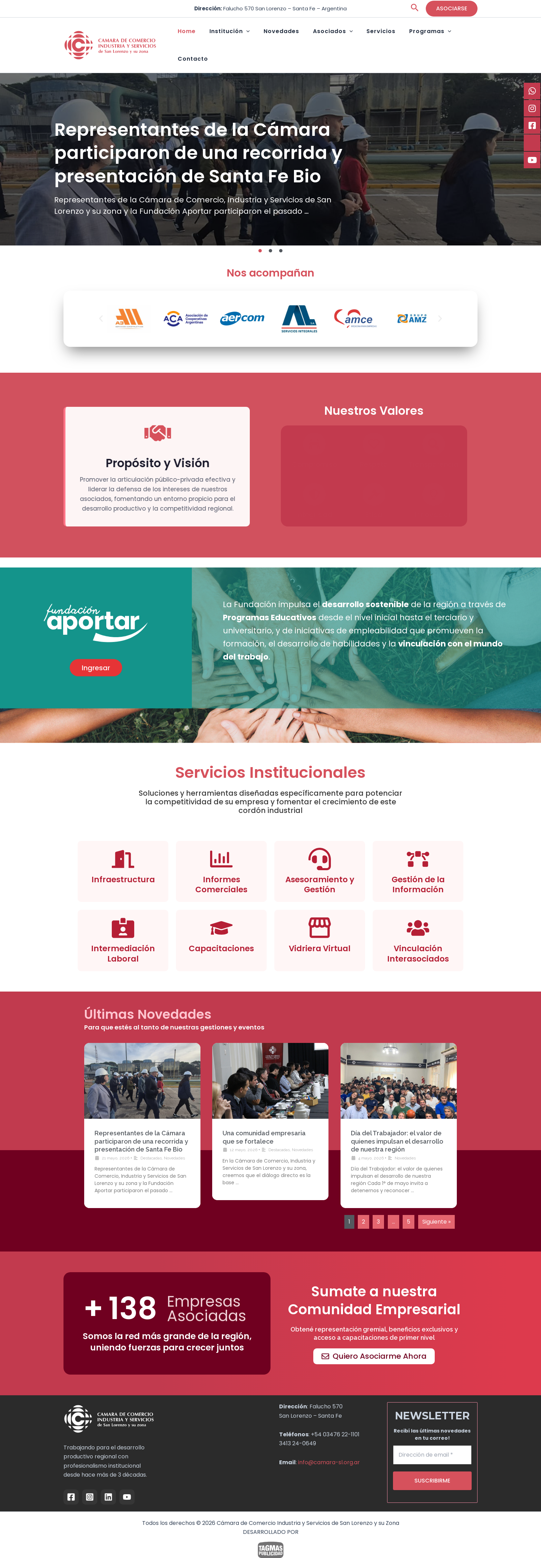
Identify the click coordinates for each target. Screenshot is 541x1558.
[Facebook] (71, 1482)
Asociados (332, 38)
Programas (416, 38)
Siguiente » (436, 1207)
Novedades (287, 38)
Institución (243, 38)
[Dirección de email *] (432, 1440)
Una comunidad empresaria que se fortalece (425, 133)
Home (207, 38)
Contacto (459, 38)
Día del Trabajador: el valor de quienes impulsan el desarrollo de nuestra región (397, 1126)
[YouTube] (127, 1482)
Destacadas (151, 1143)
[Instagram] (89, 1482)
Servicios (373, 38)
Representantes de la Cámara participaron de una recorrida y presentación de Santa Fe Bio (141, 1126)
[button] (415, 9)
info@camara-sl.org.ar (329, 1447)
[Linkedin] (108, 1482)
